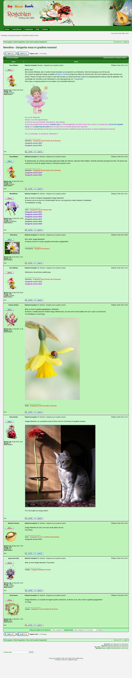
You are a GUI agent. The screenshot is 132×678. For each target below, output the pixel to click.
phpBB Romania (72, 659)
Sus (5, 151)
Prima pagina (8, 42)
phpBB (58, 658)
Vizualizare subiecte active (30, 35)
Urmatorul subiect (120, 57)
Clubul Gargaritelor (19, 42)
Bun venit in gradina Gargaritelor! (37, 42)
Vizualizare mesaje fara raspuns (11, 35)
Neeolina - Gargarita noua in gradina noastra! (30, 47)
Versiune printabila (12, 57)
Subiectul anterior (108, 57)
